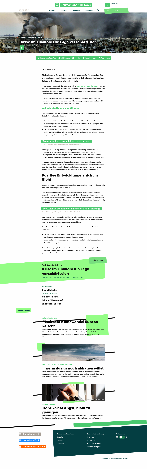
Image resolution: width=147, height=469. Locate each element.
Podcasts (63, 10)
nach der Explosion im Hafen (87, 86)
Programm (76, 10)
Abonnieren (104, 58)
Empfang (60, 440)
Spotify (76, 58)
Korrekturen (91, 440)
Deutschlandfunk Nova (65, 434)
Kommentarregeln (94, 443)
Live (108, 11)
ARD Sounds (64, 58)
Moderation (89, 10)
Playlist (117, 11)
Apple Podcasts (89, 58)
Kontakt (60, 437)
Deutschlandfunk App (46, 58)
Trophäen (60, 443)
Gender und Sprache (94, 447)
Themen (52, 10)
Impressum (91, 437)
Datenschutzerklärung (95, 434)
